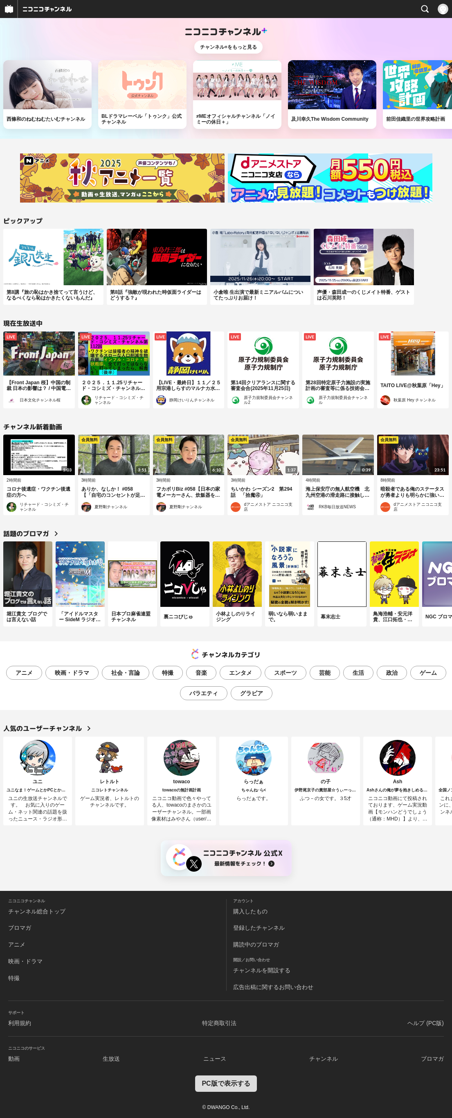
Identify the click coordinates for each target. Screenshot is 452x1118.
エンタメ (240, 672)
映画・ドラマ (72, 672)
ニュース (214, 1058)
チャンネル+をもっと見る (228, 47)
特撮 (167, 672)
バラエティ (203, 693)
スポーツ (285, 672)
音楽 (201, 672)
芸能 (325, 672)
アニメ (24, 672)
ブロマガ (19, 927)
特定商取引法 (219, 1023)
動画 (14, 1058)
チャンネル (323, 1058)
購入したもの (250, 911)
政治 (392, 672)
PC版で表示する (226, 1083)
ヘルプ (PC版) (425, 1023)
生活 (358, 672)
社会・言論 (125, 672)
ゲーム (428, 672)
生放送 (111, 1058)
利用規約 (19, 1023)
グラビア (251, 693)
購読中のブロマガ (256, 944)
